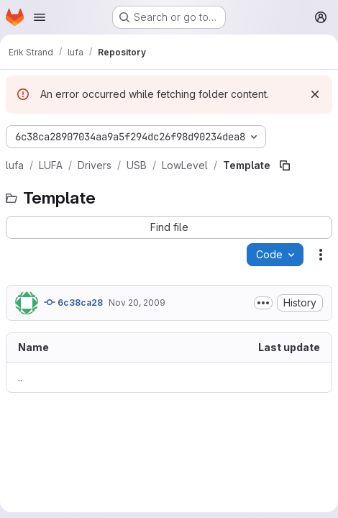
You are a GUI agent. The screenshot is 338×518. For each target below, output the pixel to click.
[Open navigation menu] (39, 17)
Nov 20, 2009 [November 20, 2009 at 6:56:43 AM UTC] (137, 302)
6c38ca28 (73, 302)
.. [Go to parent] (20, 377)
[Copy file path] (284, 165)
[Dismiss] (315, 94)
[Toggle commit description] (263, 302)
